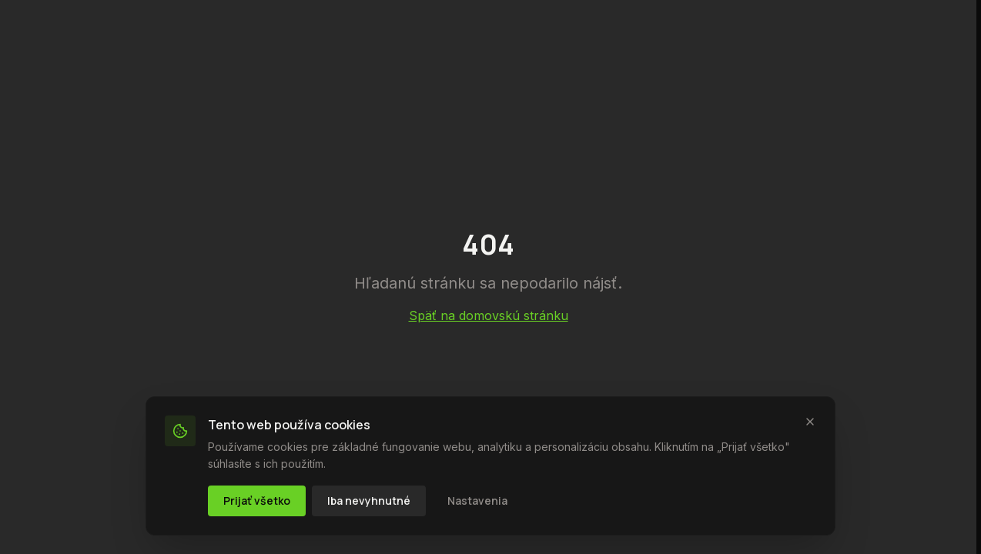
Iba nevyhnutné (368, 500)
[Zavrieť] (810, 422)
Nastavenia (477, 500)
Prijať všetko (256, 500)
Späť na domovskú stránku (488, 315)
